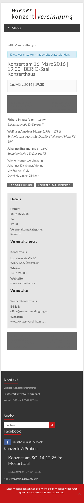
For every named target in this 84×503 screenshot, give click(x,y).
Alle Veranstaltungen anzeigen (21, 478)
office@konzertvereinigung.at (23, 393)
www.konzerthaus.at (23, 283)
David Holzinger (17, 175)
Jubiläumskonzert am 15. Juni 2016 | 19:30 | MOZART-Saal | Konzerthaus (60, 104)
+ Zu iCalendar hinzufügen (54, 185)
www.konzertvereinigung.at (28, 321)
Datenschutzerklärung (50, 497)
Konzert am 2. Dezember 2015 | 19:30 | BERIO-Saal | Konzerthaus (24, 104)
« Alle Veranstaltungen (21, 45)
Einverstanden (29, 497)
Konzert (15, 234)
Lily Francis (14, 170)
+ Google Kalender (21, 185)
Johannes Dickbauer (20, 165)
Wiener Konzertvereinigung (25, 160)
